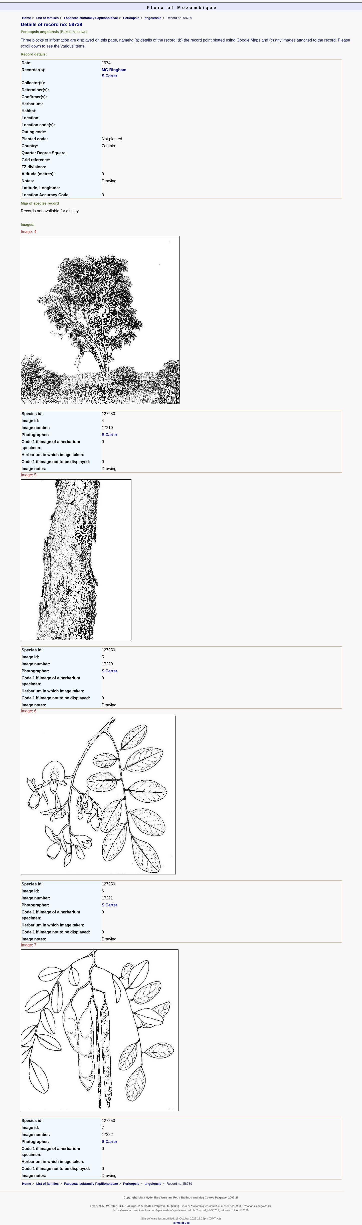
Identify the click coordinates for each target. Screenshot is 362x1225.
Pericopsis (131, 18)
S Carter (109, 76)
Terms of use (181, 1222)
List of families (47, 18)
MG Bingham (114, 70)
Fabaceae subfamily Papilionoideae (91, 18)
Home (26, 18)
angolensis (153, 18)
